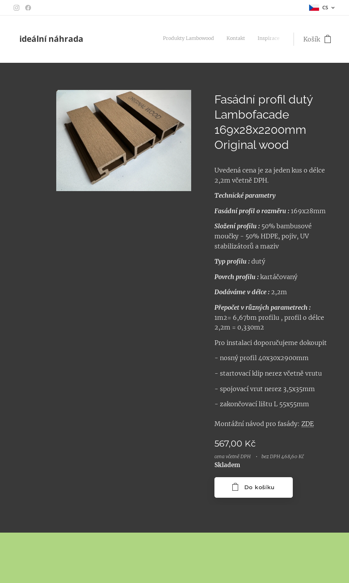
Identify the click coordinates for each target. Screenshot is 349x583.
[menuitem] (216, 39)
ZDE (307, 424)
